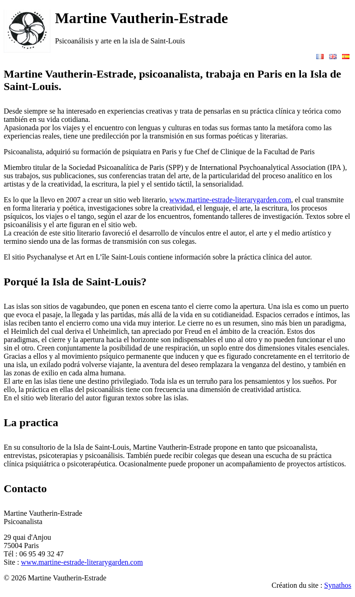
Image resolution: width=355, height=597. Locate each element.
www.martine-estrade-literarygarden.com (230, 200)
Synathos (337, 585)
